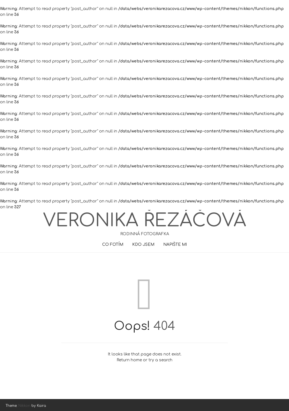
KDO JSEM (143, 244)
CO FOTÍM (112, 244)
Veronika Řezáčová (144, 221)
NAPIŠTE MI (175, 244)
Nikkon (24, 406)
